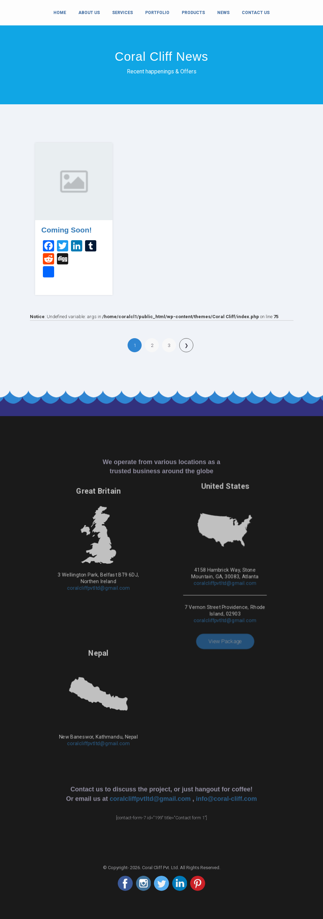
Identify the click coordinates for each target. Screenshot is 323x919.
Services (122, 12)
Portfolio (157, 12)
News (223, 12)
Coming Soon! (66, 230)
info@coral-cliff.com (226, 660)
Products (193, 12)
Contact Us (256, 12)
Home (59, 12)
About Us (89, 12)
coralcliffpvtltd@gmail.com (98, 552)
